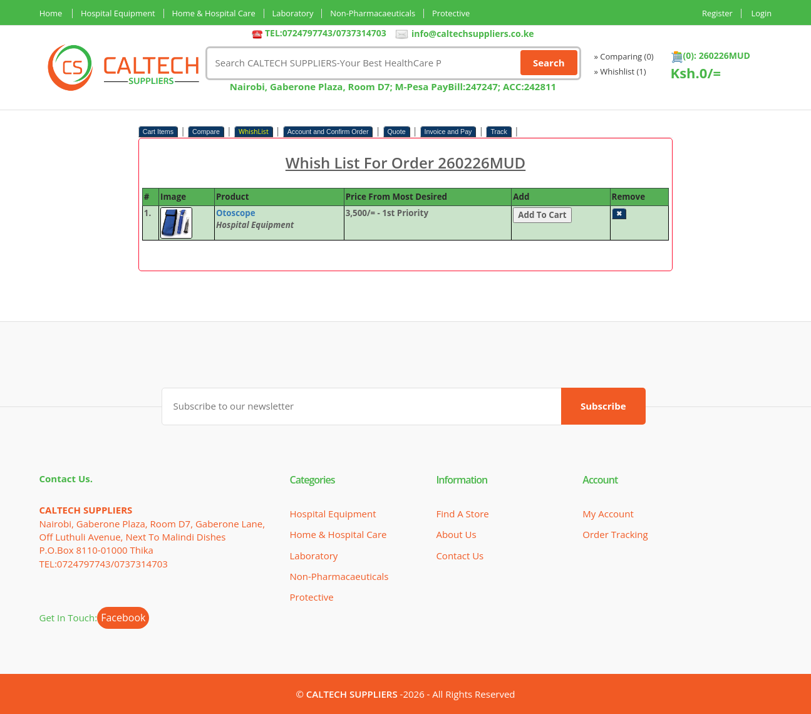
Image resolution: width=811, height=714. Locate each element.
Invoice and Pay (448, 131)
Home (51, 13)
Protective (454, 13)
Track (498, 131)
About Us (456, 534)
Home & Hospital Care (215, 13)
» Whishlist (620, 71)
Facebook (123, 617)
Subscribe (603, 406)
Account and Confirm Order (328, 131)
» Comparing (624, 56)
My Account (608, 513)
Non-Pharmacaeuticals (375, 13)
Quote (397, 131)
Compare (206, 131)
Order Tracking (615, 534)
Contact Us (459, 555)
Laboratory (295, 13)
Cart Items (158, 131)
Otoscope (236, 213)
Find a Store (462, 513)
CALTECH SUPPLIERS (352, 694)
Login (762, 13)
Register (717, 13)
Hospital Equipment (118, 13)
